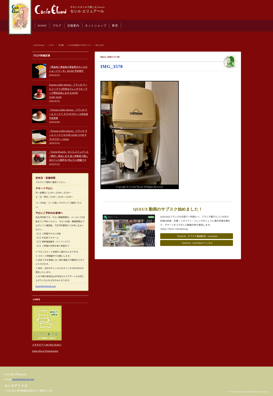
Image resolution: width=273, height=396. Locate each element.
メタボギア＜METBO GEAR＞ (47, 344)
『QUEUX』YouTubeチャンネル (196, 243)
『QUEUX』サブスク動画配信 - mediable (197, 236)
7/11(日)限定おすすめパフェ (79, 45)
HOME (42, 25)
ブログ (57, 25)
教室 (115, 25)
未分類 (61, 45)
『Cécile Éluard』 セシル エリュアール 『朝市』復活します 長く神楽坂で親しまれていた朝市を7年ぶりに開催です (68, 156)
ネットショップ (95, 25)
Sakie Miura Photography (45, 351)
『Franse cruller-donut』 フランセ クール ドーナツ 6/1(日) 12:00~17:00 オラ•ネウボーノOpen (68, 135)
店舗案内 (73, 25)
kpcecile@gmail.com (46, 286)
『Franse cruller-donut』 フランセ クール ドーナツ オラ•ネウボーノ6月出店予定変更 (68, 114)
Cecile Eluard (38, 45)
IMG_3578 (99, 45)
